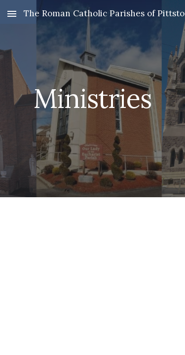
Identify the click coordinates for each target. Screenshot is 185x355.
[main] (92, 98)
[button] (12, 13)
